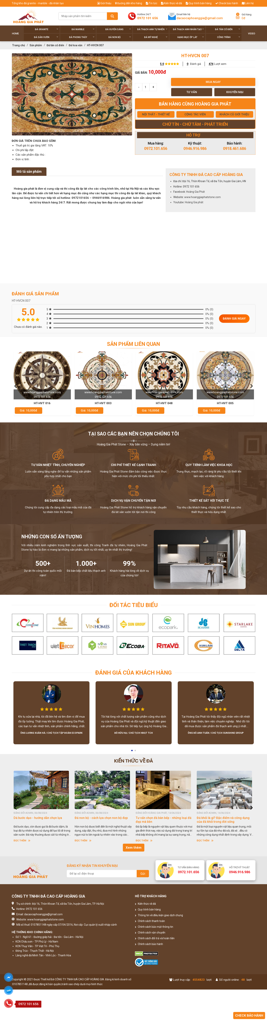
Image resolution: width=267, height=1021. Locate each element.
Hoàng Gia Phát (195, 191)
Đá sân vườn (46, 37)
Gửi (143, 874)
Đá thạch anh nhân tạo (188, 29)
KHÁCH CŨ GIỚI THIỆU (234, 114)
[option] (72, 94)
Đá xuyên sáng (118, 29)
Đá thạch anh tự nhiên (152, 29)
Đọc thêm (22, 840)
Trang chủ (18, 45)
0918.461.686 (234, 148)
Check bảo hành (226, 3)
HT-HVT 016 (103, 403)
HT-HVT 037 (42, 403)
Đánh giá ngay (234, 318)
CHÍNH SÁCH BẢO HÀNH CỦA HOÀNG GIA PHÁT (39, 820)
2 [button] (135, 752)
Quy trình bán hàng (199, 3)
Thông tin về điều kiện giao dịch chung (159, 915)
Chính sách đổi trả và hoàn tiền (154, 938)
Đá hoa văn (75, 45)
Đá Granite (46, 29)
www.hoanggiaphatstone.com (202, 197)
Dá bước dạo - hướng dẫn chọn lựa (99, 818)
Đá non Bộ (119, 37)
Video (251, 33)
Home (15, 33)
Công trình (228, 37)
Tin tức (151, 3)
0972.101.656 (155, 148)
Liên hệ (248, 3)
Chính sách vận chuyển (150, 932)
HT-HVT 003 (164, 403)
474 (211, 63)
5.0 (162, 63)
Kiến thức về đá (171, 3)
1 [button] (132, 752)
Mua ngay (213, 82)
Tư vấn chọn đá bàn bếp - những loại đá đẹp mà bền (224, 820)
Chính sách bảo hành (149, 944)
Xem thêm (133, 847)
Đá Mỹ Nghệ (155, 37)
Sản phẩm (36, 45)
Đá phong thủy (82, 37)
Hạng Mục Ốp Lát (190, 37)
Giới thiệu (104, 3)
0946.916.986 (195, 148)
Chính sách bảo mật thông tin (154, 926)
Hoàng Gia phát (194, 202)
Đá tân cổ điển (227, 29)
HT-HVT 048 (225, 403)
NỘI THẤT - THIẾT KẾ (156, 114)
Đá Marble (83, 29)
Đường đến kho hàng (128, 3)
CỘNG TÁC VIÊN (195, 114)
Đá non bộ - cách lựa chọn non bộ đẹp (162, 818)
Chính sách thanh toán (150, 921)
